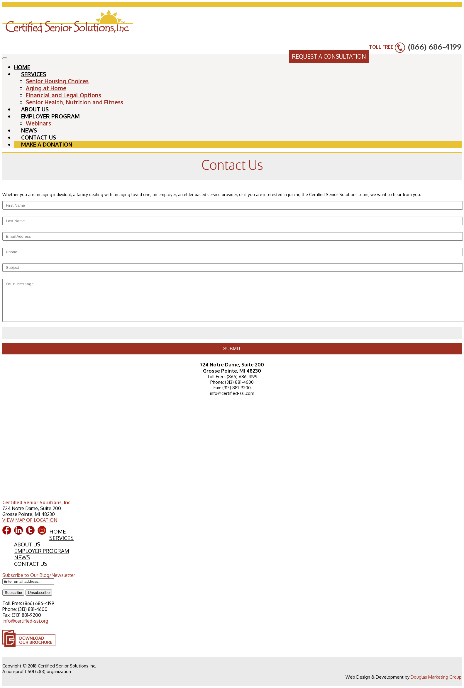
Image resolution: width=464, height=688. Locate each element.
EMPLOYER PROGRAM (50, 116)
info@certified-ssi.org (25, 621)
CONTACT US (30, 563)
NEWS (22, 557)
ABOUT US (27, 544)
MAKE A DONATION (46, 144)
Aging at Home (46, 87)
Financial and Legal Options (63, 94)
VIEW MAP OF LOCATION (29, 520)
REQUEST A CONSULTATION (329, 56)
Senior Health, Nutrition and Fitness (74, 102)
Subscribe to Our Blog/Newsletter (38, 575)
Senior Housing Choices (57, 80)
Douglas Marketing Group (436, 677)
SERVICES (33, 73)
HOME (57, 531)
